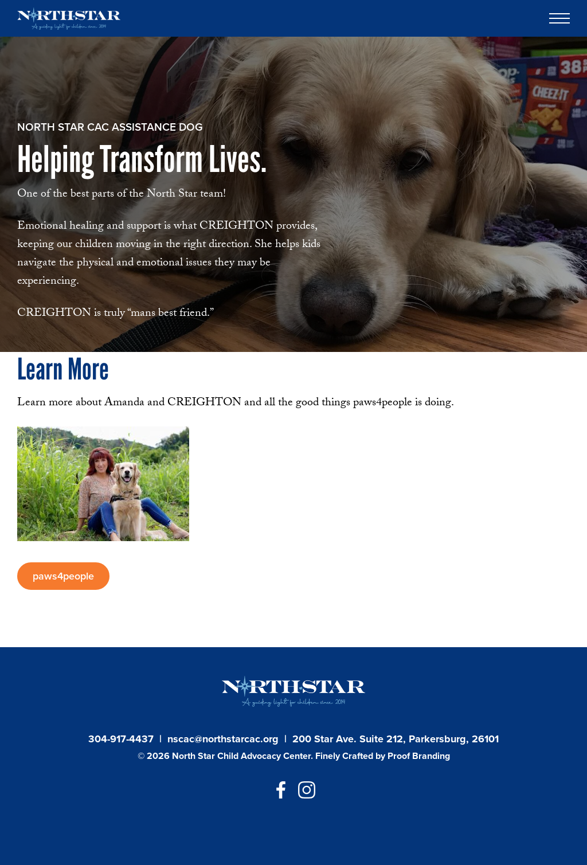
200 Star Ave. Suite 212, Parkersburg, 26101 (395, 738)
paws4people (63, 576)
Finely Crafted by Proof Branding (382, 755)
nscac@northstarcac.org (223, 738)
